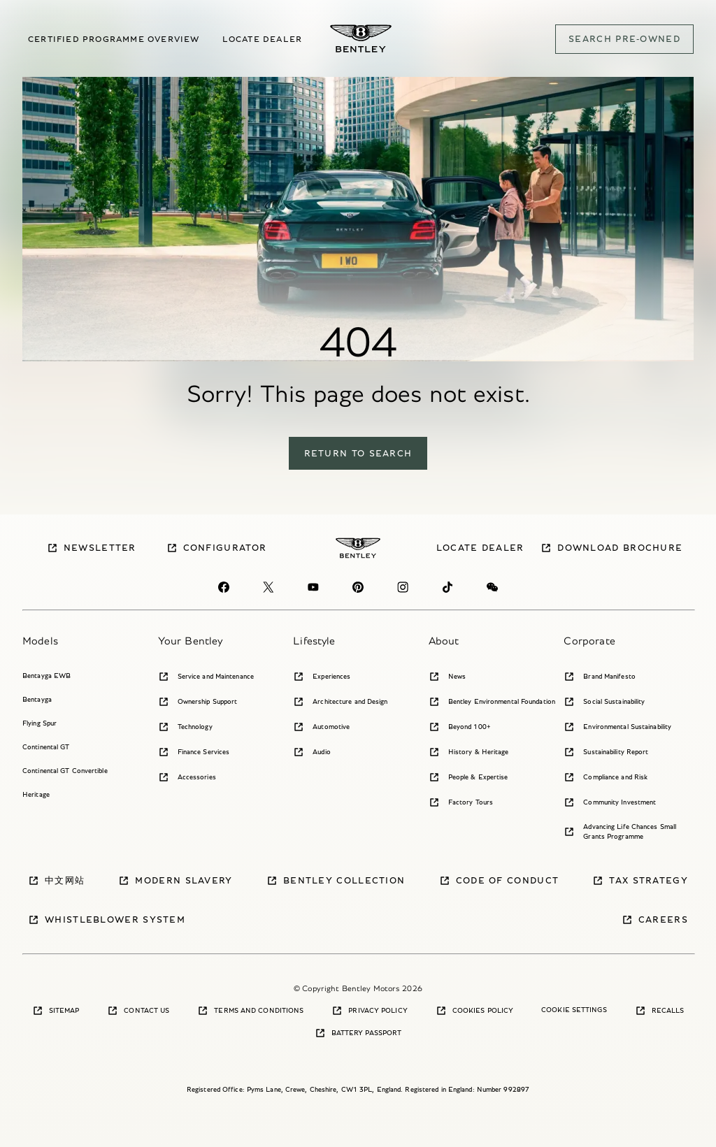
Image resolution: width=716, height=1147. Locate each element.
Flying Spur (39, 723)
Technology (185, 727)
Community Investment (610, 802)
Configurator (216, 548)
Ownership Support (198, 701)
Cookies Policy (474, 1010)
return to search (358, 453)
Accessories (187, 777)
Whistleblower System (106, 919)
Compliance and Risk (605, 777)
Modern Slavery (175, 880)
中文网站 (56, 880)
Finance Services (194, 752)
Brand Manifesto (600, 676)
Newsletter (91, 548)
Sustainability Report (606, 752)
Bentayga (37, 699)
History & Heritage (469, 752)
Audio (312, 752)
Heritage (36, 794)
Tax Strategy (640, 880)
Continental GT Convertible (65, 770)
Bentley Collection (335, 880)
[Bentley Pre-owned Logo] (361, 38)
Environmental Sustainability (617, 727)
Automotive (321, 727)
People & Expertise (468, 777)
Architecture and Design (340, 701)
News (447, 676)
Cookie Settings (574, 1009)
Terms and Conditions (250, 1010)
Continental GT (45, 747)
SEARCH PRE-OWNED (624, 39)
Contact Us (138, 1010)
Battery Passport (358, 1033)
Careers (655, 919)
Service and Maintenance (206, 676)
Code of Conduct (499, 880)
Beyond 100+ (460, 727)
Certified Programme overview (114, 38)
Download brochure (611, 548)
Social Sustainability (604, 701)
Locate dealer (262, 38)
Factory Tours (461, 802)
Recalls (660, 1010)
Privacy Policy (369, 1010)
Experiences (321, 676)
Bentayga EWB (46, 675)
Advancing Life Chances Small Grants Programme (620, 831)
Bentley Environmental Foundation (492, 701)
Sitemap (56, 1010)
